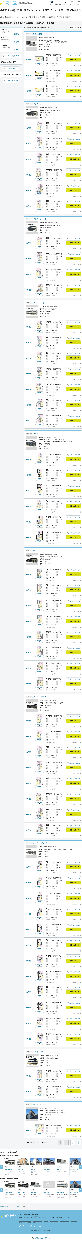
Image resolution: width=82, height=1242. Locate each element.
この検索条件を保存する (12, 56)
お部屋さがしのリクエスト (25, 1219)
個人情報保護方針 (54, 1219)
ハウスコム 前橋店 (50, 65)
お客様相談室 (74, 1219)
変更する (16, 34)
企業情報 (29, 1221)
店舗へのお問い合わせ (37, 1219)
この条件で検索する (12, 68)
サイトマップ (22, 1221)
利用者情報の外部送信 (64, 1219)
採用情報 (35, 1221)
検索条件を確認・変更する (42, 1238)
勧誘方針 (46, 1219)
